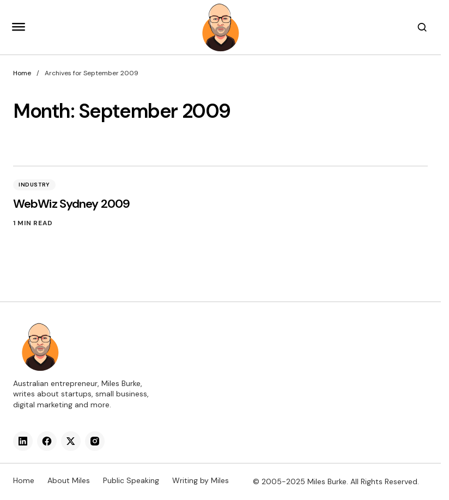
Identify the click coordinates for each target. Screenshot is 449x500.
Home (22, 73)
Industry (34, 184)
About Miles (68, 480)
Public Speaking (131, 480)
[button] (18, 27)
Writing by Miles (200, 480)
